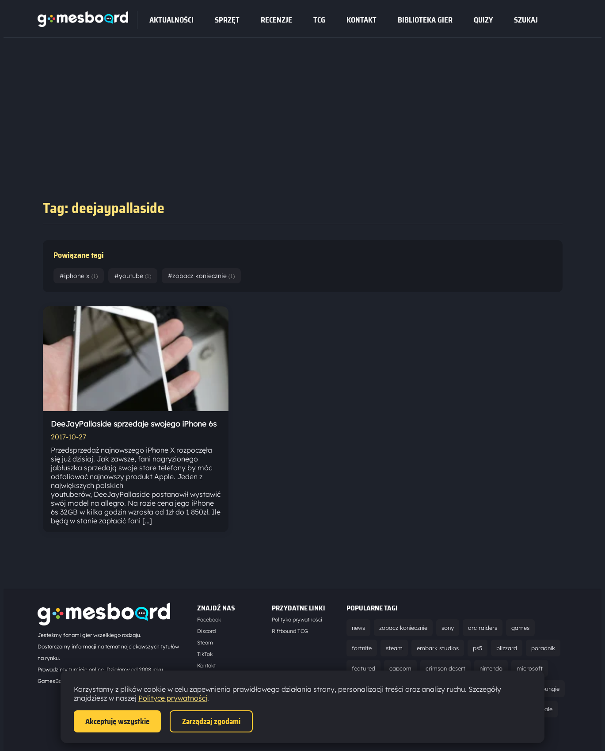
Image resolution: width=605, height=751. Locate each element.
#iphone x (79, 276)
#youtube (132, 276)
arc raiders (482, 627)
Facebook (209, 619)
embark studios (438, 648)
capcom (400, 668)
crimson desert (445, 668)
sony (447, 627)
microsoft (530, 668)
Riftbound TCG (290, 631)
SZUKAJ (526, 20)
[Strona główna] (83, 24)
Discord (206, 631)
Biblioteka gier (425, 20)
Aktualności (171, 20)
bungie (550, 688)
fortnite (362, 648)
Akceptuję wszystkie (117, 721)
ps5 (477, 648)
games (520, 627)
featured (363, 668)
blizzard (506, 648)
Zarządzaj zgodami (211, 721)
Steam (205, 642)
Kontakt (361, 20)
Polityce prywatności (172, 698)
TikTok (205, 654)
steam (394, 648)
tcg (319, 20)
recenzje (276, 20)
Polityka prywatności (297, 619)
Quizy (483, 20)
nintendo (490, 668)
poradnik (543, 648)
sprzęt (227, 20)
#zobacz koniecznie (201, 276)
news (358, 627)
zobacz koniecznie (403, 627)
